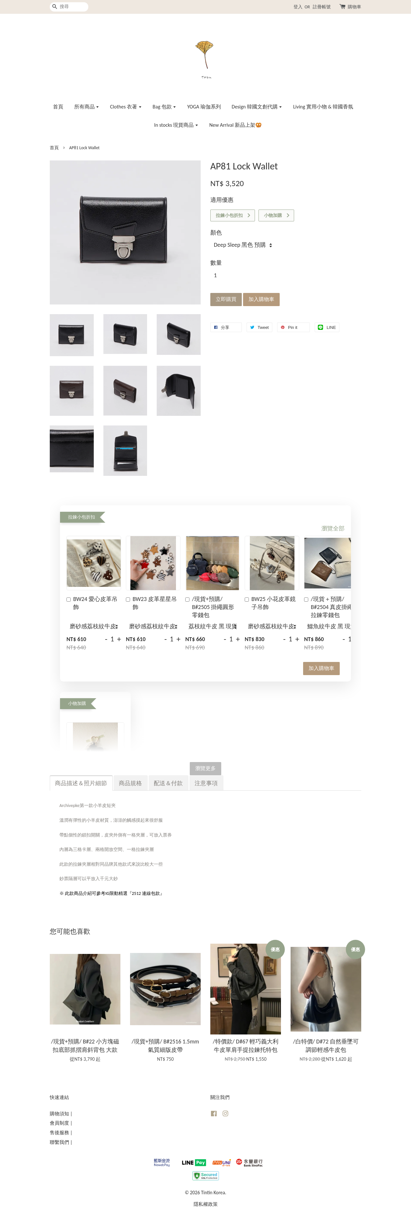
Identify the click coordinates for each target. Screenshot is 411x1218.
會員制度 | (61, 1123)
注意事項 (206, 783)
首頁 (58, 107)
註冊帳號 (322, 7)
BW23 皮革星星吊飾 (151, 603)
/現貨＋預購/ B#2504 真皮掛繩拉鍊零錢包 (328, 607)
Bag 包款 (164, 107)
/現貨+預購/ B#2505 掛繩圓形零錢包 (209, 607)
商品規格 (130, 783)
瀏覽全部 (333, 528)
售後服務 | (61, 1132)
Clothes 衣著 (126, 107)
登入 (297, 7)
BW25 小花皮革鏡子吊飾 (270, 603)
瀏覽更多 (205, 768)
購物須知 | (61, 1114)
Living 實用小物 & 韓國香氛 (323, 107)
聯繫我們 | (61, 1142)
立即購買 (226, 299)
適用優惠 (221, 199)
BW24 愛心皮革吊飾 (92, 603)
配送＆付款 (168, 783)
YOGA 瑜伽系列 (204, 107)
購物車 (354, 7)
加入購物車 (321, 668)
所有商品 (87, 107)
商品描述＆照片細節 (81, 783)
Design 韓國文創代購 (257, 107)
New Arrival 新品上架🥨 (235, 125)
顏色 (216, 232)
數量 (216, 262)
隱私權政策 (206, 1204)
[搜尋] (69, 7)
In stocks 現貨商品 (176, 125)
